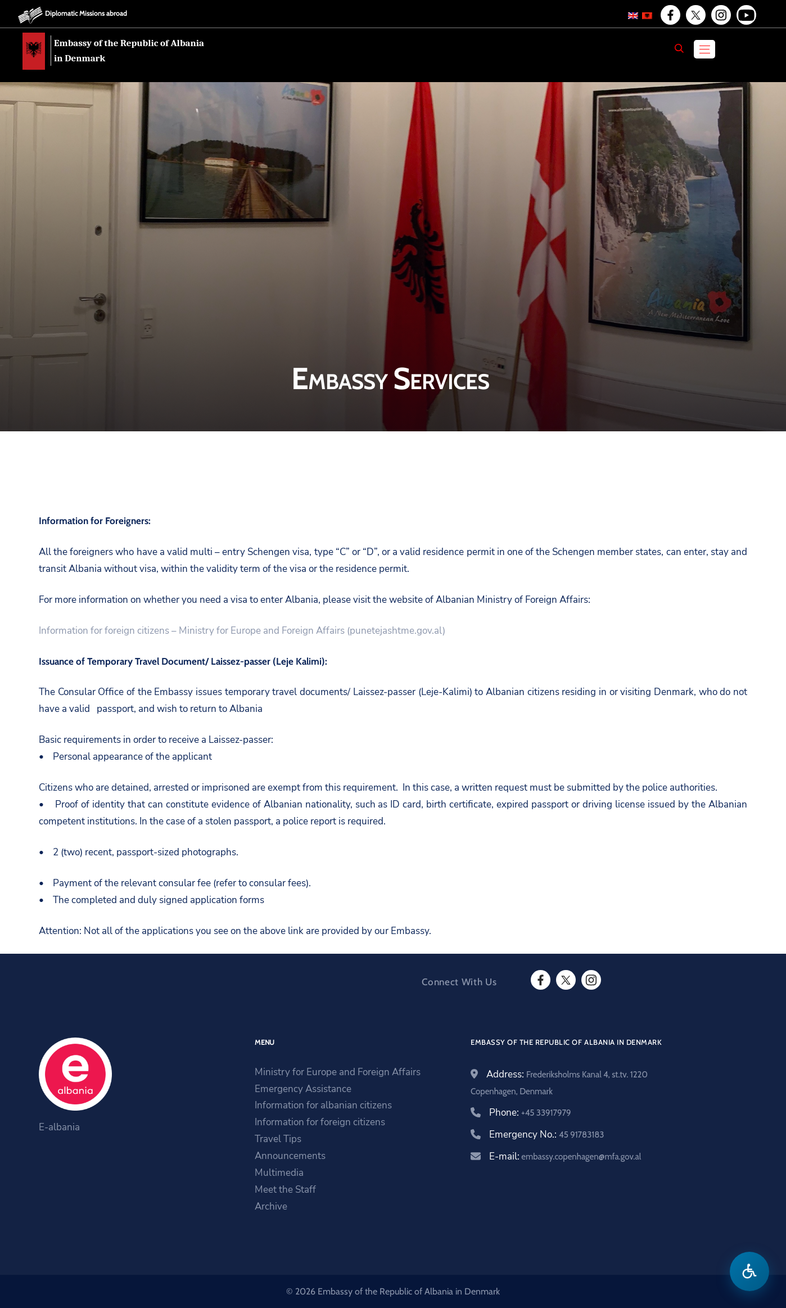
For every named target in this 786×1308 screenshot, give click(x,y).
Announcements (290, 1155)
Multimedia (279, 1172)
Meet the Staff (285, 1189)
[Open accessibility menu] (749, 1271)
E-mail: (565, 1156)
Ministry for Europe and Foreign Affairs (338, 1072)
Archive (271, 1206)
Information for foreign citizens (320, 1122)
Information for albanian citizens (323, 1105)
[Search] (679, 48)
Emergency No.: (546, 1134)
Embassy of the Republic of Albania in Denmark (129, 51)
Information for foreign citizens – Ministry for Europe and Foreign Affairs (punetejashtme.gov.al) (242, 630)
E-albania (59, 1127)
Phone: (530, 1112)
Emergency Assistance (303, 1089)
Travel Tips (278, 1139)
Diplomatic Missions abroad (86, 13)
